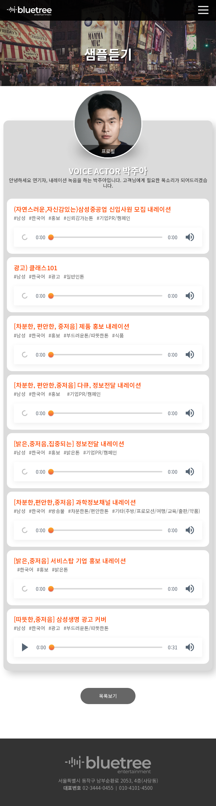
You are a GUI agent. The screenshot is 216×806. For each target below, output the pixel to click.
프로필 (108, 151)
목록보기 (108, 695)
